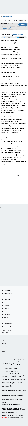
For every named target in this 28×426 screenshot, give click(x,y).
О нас (3, 340)
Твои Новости (5, 317)
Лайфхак (10, 20)
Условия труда (5, 346)
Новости (3, 351)
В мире (15, 20)
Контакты (4, 343)
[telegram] (18, 175)
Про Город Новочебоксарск (7, 293)
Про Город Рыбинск (6, 308)
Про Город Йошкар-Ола (7, 302)
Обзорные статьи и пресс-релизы (9, 337)
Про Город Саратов (6, 314)
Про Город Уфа (5, 311)
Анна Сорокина (17, 34)
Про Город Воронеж (6, 296)
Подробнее (4, 402)
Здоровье (20, 20)
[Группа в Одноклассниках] (5, 332)
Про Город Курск (5, 305)
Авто (3, 348)
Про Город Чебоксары (6, 290)
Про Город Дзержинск (6, 287)
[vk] (10, 175)
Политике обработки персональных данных (7, 28)
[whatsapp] (14, 175)
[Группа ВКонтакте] (7, 37)
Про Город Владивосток (7, 323)
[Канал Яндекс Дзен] (9, 332)
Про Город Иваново (6, 299)
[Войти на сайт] (25, 16)
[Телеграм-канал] (20, 37)
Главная (3, 354)
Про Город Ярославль (6, 319)
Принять (22, 24)
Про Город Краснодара (6, 326)
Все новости (3, 20)
